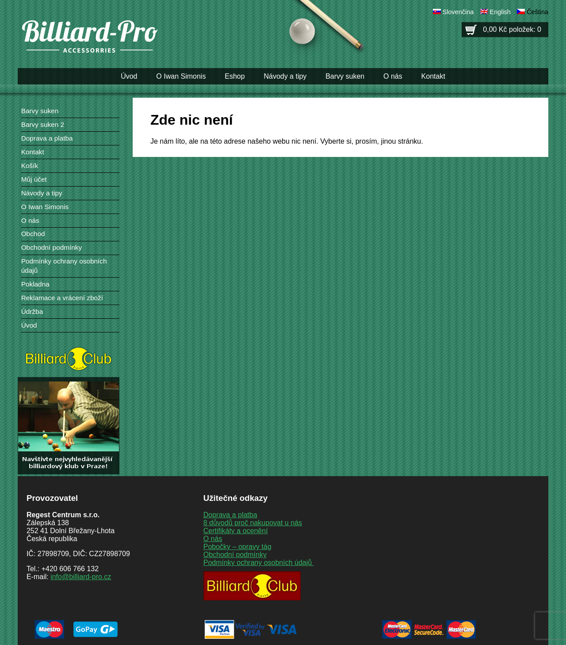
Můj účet (34, 179)
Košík (29, 165)
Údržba (32, 311)
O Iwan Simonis (181, 76)
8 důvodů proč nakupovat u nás (252, 523)
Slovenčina (458, 11)
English (500, 11)
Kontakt (433, 76)
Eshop (235, 76)
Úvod (129, 76)
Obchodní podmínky (51, 247)
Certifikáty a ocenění (235, 530)
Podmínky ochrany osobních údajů (258, 562)
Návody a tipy (285, 76)
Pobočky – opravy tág (237, 546)
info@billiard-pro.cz (80, 576)
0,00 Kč (512, 29)
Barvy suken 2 (42, 124)
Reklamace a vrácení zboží (62, 298)
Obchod (33, 233)
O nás (392, 76)
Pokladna (35, 284)
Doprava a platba (47, 138)
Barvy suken (344, 76)
